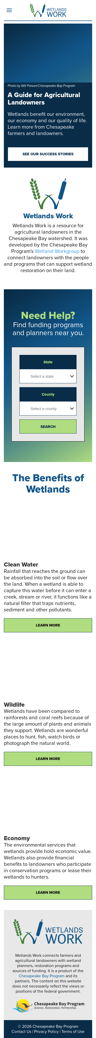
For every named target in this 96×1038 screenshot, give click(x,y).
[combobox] (48, 376)
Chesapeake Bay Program (42, 976)
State (48, 362)
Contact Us (21, 1031)
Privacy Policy (46, 1031)
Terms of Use (72, 1031)
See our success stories (48, 154)
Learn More (48, 625)
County (48, 394)
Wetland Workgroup (57, 251)
